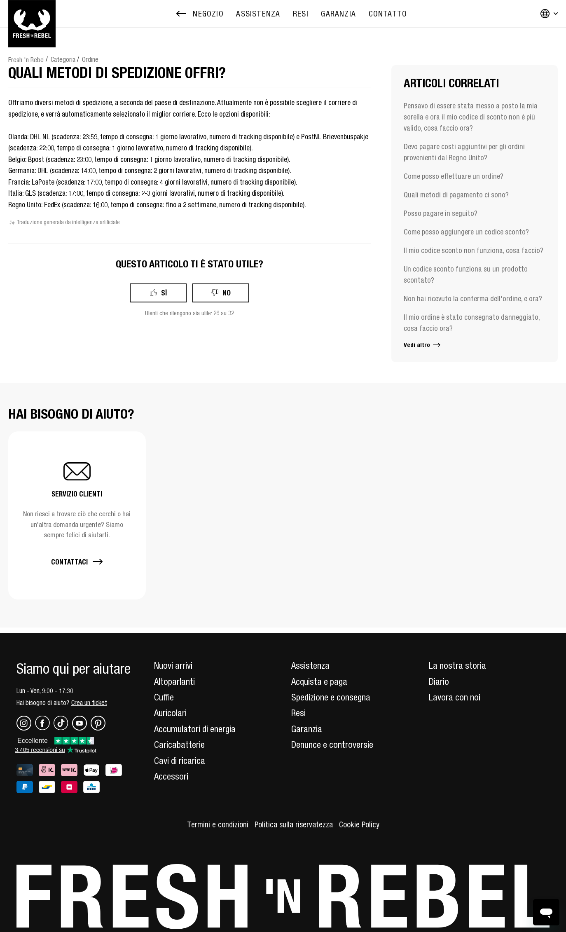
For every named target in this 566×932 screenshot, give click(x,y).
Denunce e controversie (332, 744)
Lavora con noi (454, 697)
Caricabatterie (179, 744)
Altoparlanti (174, 681)
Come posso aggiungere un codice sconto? (466, 231)
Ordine (90, 59)
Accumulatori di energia (195, 729)
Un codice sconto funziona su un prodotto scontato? (466, 274)
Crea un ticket (89, 702)
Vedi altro (423, 344)
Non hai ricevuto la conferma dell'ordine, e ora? (473, 298)
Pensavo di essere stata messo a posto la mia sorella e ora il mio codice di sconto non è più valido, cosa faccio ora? (471, 116)
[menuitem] (258, 14)
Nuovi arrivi (173, 665)
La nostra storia (457, 665)
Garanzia (306, 729)
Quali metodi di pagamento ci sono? (456, 194)
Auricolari (170, 712)
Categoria (63, 59)
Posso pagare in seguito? (440, 213)
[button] (77, 515)
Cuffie (164, 697)
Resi (298, 712)
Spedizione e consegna (330, 697)
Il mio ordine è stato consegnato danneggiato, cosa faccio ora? (472, 323)
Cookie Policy (359, 824)
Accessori (171, 776)
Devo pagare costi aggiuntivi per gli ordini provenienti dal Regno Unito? (464, 152)
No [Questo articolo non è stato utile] (226, 292)
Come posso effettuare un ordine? (453, 176)
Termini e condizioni (217, 824)
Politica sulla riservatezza (294, 824)
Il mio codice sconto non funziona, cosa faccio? (473, 250)
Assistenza (310, 665)
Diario (439, 681)
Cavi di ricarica (179, 760)
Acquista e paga (319, 681)
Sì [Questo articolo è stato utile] (164, 292)
